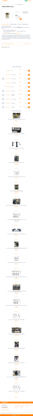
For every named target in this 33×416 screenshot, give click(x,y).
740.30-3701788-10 (7, 87)
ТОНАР (27, 406)
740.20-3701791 (8, 74)
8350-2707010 (17, 363)
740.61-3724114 (8, 107)
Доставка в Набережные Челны (8, 43)
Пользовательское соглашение (6, 410)
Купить (16, 125)
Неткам (14, 413)
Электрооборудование (19, 4)
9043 (17, 292)
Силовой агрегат (13, 4)
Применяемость (25, 24)
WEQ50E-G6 (17, 378)
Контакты (29, 402)
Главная (3, 4)
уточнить (19, 16)
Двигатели (16, 407)
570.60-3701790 (8, 78)
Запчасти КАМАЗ (17, 406)
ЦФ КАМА (22, 406)
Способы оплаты (13, 24)
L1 (26, 407)
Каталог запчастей (7, 4)
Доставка (21, 402)
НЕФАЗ (21, 407)
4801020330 (17, 191)
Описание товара (5, 24)
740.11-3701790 (8, 70)
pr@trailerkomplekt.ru (6, 32)
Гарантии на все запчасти (5, 409)
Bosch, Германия (28, 405)
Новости (25, 402)
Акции (17, 402)
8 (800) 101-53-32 (18, 33)
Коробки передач (23, 405)
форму (16, 31)
